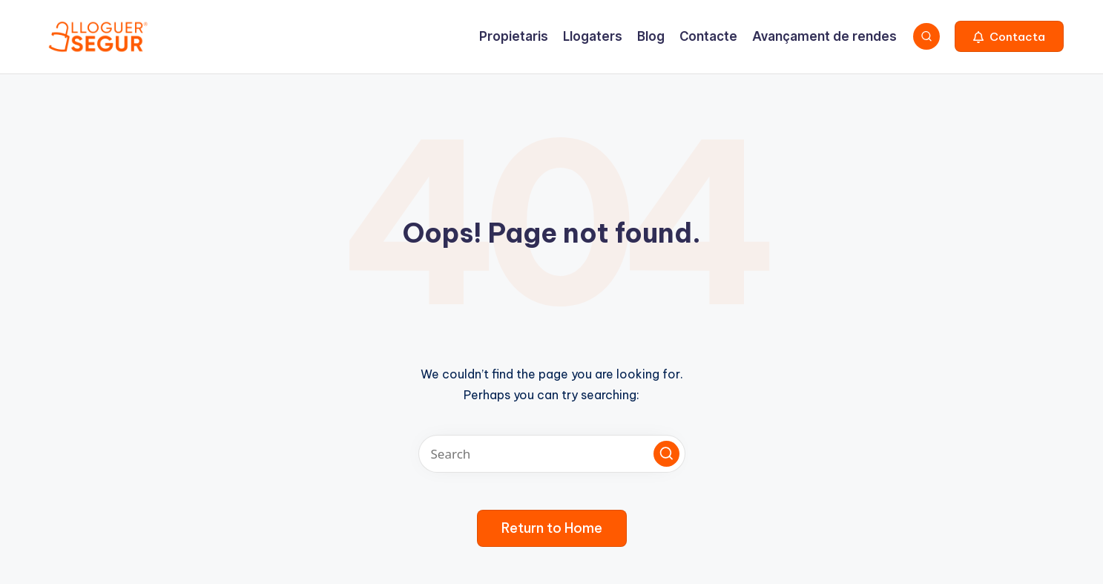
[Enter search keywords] (551, 454)
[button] (1009, 36)
